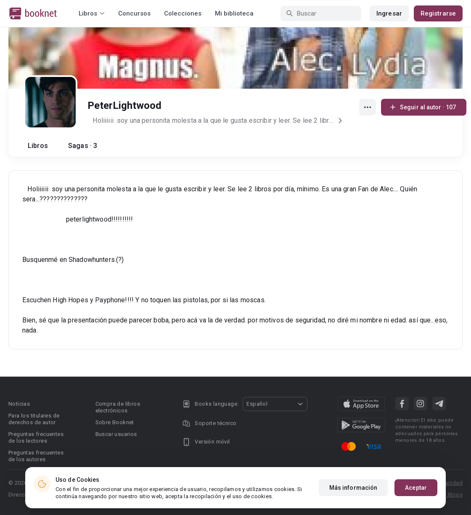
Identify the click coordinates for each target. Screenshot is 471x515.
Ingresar (389, 13)
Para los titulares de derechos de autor (33, 418)
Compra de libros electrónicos (117, 407)
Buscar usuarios (116, 434)
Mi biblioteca (234, 13)
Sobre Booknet (114, 422)
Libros (38, 146)
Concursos (134, 13)
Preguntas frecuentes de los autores (36, 455)
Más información (353, 487)
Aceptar (416, 487)
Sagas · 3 (82, 146)
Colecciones (182, 13)
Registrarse (438, 13)
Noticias (19, 404)
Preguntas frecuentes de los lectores (36, 437)
